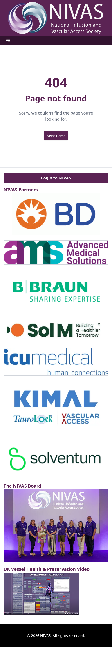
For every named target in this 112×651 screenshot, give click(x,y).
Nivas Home (56, 136)
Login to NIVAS (56, 178)
